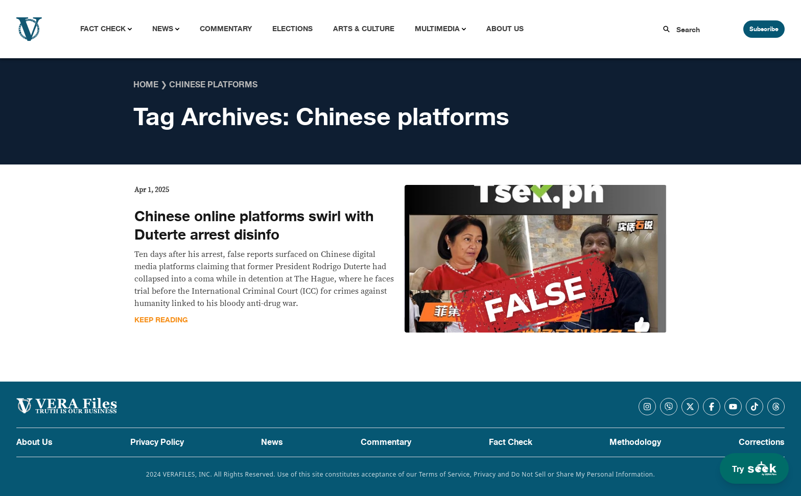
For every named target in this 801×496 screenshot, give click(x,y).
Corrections (762, 442)
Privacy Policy (157, 442)
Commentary (226, 29)
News (162, 29)
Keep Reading (161, 320)
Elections (292, 29)
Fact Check (103, 29)
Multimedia (437, 29)
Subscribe (764, 29)
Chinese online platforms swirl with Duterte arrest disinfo (254, 226)
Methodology (635, 442)
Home (145, 84)
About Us (505, 29)
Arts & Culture (363, 29)
